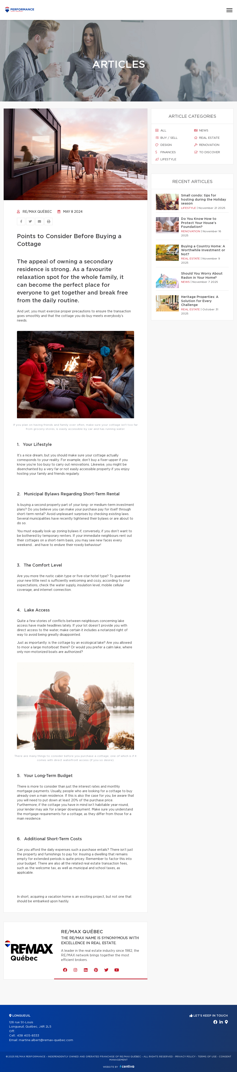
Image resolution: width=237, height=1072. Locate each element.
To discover (207, 152)
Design (163, 145)
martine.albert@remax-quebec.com (46, 1040)
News (201, 130)
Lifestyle (165, 159)
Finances (165, 152)
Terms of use (207, 1057)
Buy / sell (166, 137)
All (160, 130)
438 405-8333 (28, 1035)
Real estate (207, 137)
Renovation (206, 145)
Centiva (127, 1066)
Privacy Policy (185, 1057)
